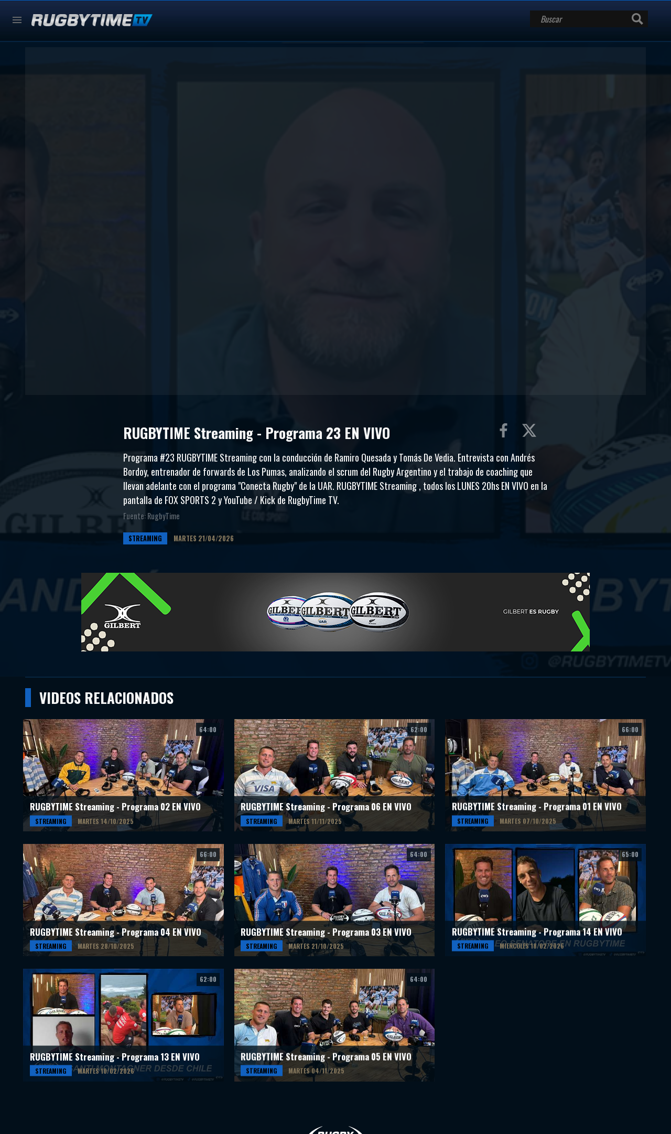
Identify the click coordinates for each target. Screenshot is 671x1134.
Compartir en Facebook (505, 432)
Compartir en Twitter (531, 432)
